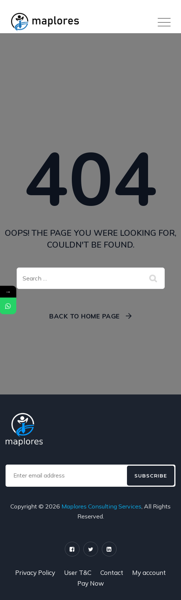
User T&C (77, 572)
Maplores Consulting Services (101, 506)
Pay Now (90, 583)
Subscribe (150, 476)
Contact (111, 572)
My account (149, 572)
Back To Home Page (84, 316)
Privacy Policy (35, 572)
